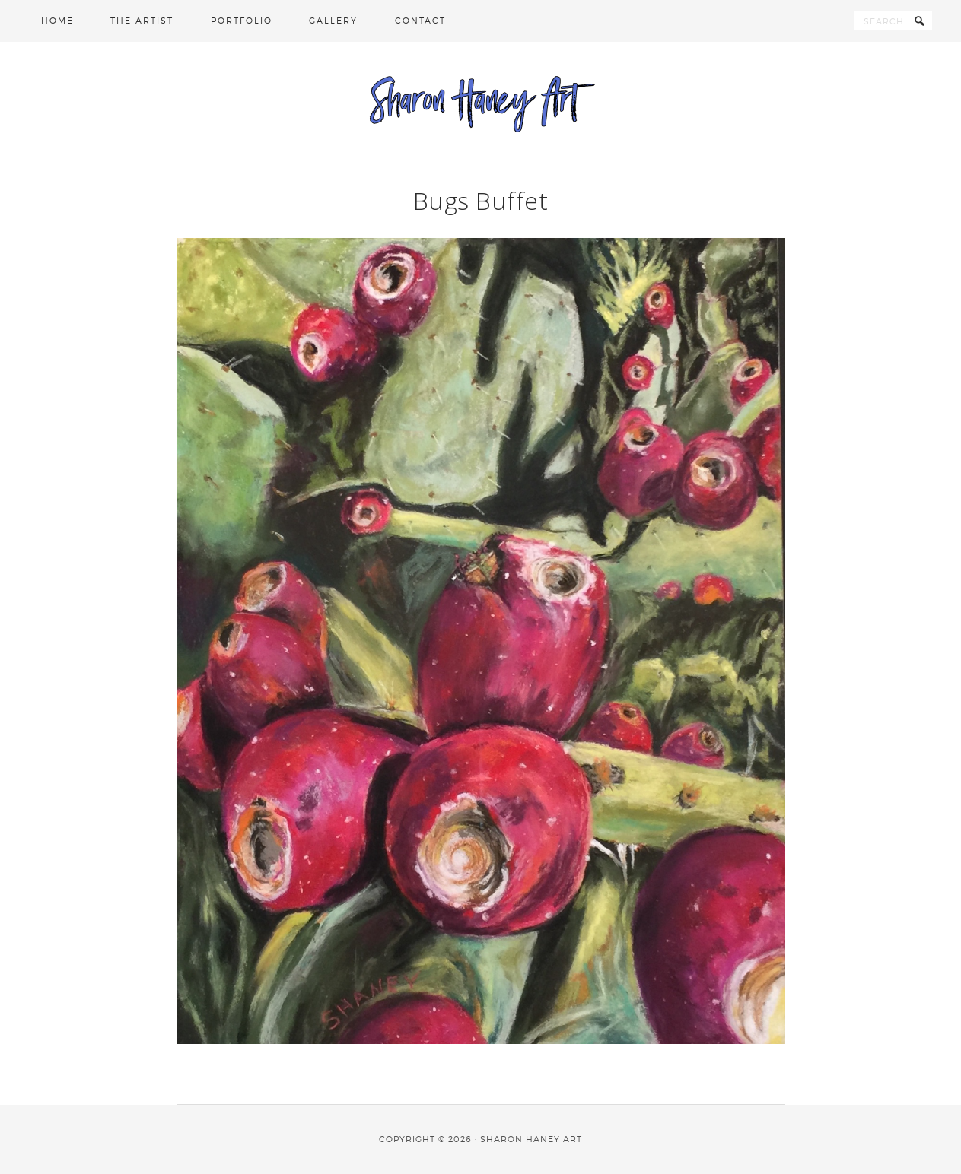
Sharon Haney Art (481, 103)
